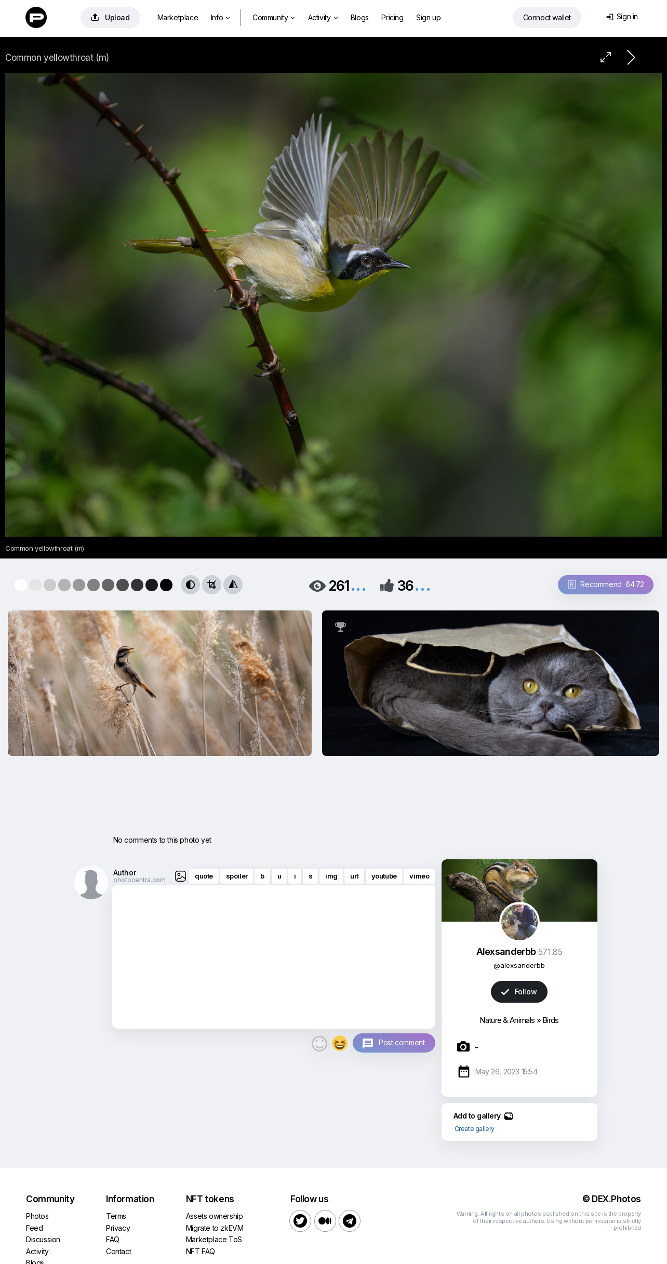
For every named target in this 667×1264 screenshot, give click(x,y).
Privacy (118, 1227)
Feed (34, 1227)
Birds (550, 1020)
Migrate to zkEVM (215, 1227)
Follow (519, 991)
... (358, 585)
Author (124, 872)
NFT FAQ (200, 1251)
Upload (110, 17)
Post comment (401, 1042)
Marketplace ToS (214, 1239)
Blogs (360, 17)
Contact (118, 1251)
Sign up (428, 17)
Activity (323, 17)
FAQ (112, 1239)
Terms (116, 1216)
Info (220, 17)
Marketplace (177, 17)
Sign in (622, 16)
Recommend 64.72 (606, 584)
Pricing (392, 17)
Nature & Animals (507, 1020)
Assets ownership (214, 1216)
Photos (37, 1216)
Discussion (43, 1239)
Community (273, 17)
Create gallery (475, 1129)
